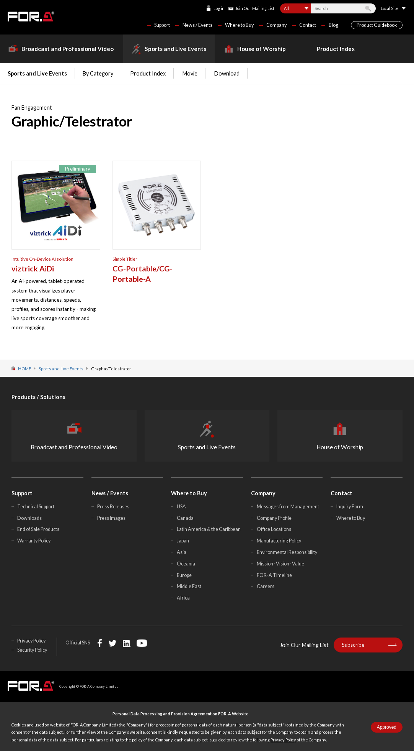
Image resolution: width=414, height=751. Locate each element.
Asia (181, 552)
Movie (190, 73)
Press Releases (113, 506)
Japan (183, 541)
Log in (219, 8)
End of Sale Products (38, 529)
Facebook (99, 643)
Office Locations (274, 529)
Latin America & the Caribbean (209, 529)
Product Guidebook (377, 25)
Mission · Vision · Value (280, 564)
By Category (98, 73)
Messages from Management (288, 506)
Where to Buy (239, 25)
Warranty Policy (34, 541)
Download (227, 73)
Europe (184, 575)
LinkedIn (127, 643)
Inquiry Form (349, 506)
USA (181, 506)
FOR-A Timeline (274, 575)
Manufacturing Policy (279, 541)
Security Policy (32, 650)
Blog (333, 25)
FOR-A (31, 16)
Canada (185, 518)
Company (276, 25)
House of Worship (261, 48)
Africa (183, 598)
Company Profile (274, 518)
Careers (265, 586)
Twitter (112, 643)
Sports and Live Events (175, 48)
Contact (307, 25)
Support (162, 25)
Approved (386, 727)
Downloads (29, 518)
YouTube (142, 643)
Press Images (111, 518)
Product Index (336, 48)
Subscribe (353, 645)
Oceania (186, 564)
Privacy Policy (283, 739)
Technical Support (35, 506)
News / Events (197, 25)
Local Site (390, 8)
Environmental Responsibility (287, 552)
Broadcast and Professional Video (67, 48)
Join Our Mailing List (254, 8)
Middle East (189, 586)
